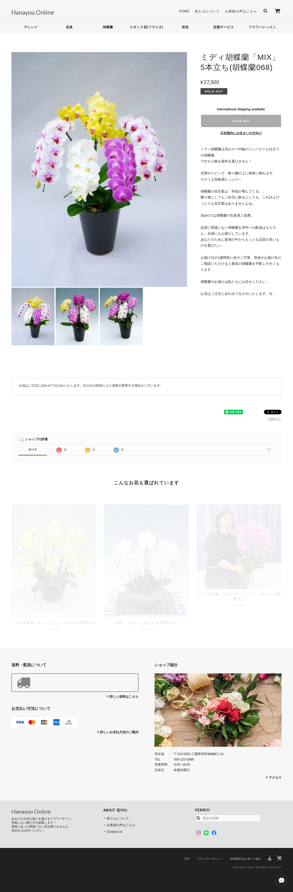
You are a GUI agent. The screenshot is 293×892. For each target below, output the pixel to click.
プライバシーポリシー (209, 858)
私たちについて (207, 11)
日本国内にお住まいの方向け (241, 133)
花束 (69, 27)
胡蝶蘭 (108, 27)
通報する (274, 419)
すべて (33, 449)
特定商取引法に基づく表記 (245, 858)
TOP (186, 858)
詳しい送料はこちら (124, 696)
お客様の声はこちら (241, 11)
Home (184, 11)
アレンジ (31, 27)
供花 (185, 27)
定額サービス (223, 27)
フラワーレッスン (262, 27)
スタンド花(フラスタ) (146, 27)
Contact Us (114, 831)
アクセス (275, 777)
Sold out (241, 121)
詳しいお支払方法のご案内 (119, 732)
